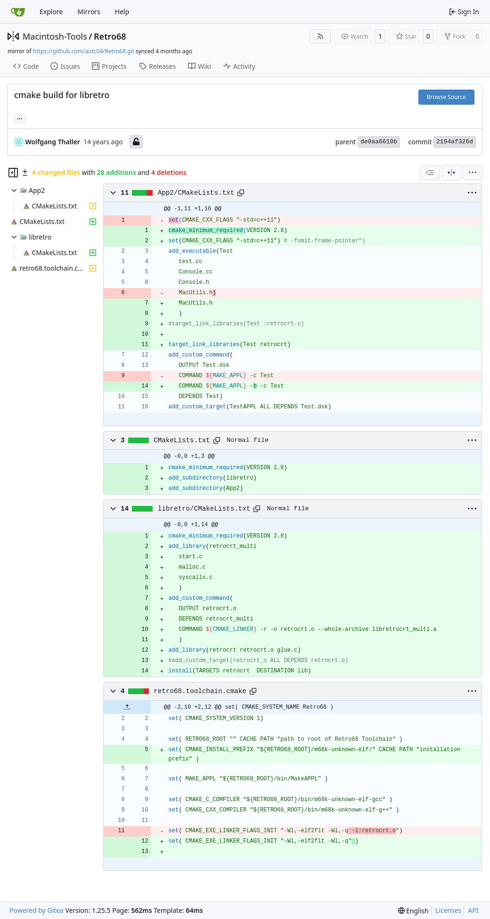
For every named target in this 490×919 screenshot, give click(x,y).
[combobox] (430, 172)
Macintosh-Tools (55, 36)
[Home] (18, 11)
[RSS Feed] (320, 36)
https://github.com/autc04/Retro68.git (83, 51)
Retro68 (110, 36)
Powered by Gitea (36, 910)
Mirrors (88, 11)
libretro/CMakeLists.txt (204, 509)
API (473, 910)
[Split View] (451, 172)
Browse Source (446, 97)
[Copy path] (240, 192)
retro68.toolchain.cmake (200, 691)
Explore (51, 11)
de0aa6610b (378, 141)
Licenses (448, 910)
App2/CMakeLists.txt (196, 193)
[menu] (472, 172)
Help (122, 11)
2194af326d (454, 141)
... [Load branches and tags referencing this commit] (20, 118)
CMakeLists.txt (182, 440)
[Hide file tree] (13, 172)
